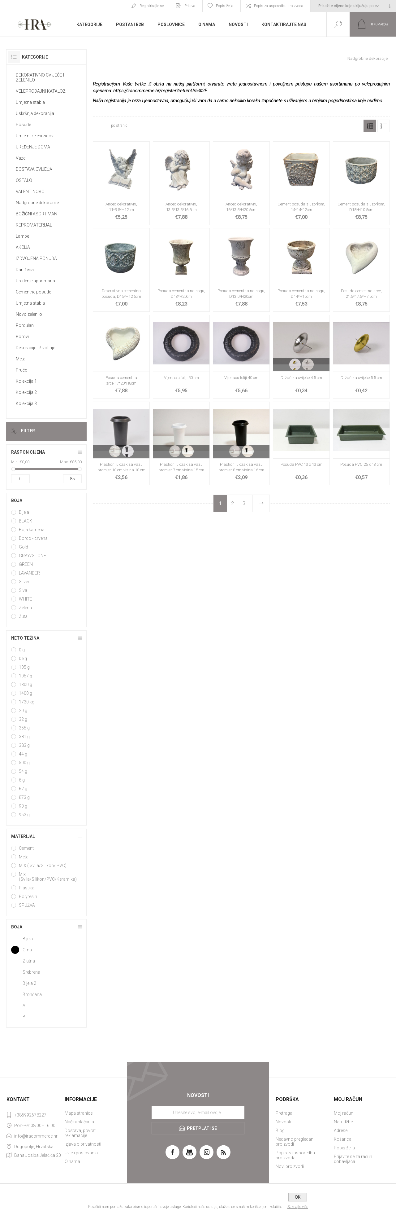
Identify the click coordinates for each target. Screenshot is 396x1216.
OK (297, 1197)
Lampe (22, 236)
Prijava (189, 6)
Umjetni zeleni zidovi (35, 135)
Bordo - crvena (33, 538)
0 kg (23, 658)
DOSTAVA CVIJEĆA (34, 169)
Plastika (26, 887)
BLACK (25, 520)
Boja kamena (32, 529)
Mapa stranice (79, 1113)
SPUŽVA (27, 905)
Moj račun (343, 1113)
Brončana (32, 994)
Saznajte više (297, 1207)
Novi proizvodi (290, 1166)
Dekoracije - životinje (35, 347)
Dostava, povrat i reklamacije (81, 1133)
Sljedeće (260, 503)
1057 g (25, 675)
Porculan (25, 325)
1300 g (25, 684)
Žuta (23, 616)
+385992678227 (30, 1114)
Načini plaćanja (79, 1121)
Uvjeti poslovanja (81, 1152)
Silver (24, 581)
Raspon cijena (28, 452)
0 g (22, 649)
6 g (22, 780)
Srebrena (31, 972)
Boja (16, 500)
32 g (23, 719)
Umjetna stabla (30, 102)
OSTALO (24, 180)
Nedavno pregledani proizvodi (295, 1142)
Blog (280, 1130)
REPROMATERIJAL (34, 224)
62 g (23, 788)
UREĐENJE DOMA (33, 146)
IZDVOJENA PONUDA (36, 258)
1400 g (25, 693)
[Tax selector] (353, 6)
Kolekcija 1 (26, 381)
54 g (23, 771)
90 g (23, 806)
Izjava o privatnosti (83, 1144)
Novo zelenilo (29, 314)
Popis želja (344, 1147)
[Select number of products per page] (101, 126)
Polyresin (28, 896)
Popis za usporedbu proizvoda (278, 6)
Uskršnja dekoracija (35, 113)
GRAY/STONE (32, 555)
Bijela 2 (29, 983)
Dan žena (25, 269)
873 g (24, 797)
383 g (24, 745)
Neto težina (25, 638)
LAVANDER (29, 573)
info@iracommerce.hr (36, 1136)
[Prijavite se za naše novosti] (198, 1112)
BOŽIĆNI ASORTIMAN (36, 213)
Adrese (340, 1130)
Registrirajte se (152, 6)
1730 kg (26, 701)
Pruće (21, 370)
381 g (24, 736)
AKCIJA (23, 247)
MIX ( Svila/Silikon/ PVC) (43, 865)
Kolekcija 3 (26, 403)
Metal (21, 358)
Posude (23, 124)
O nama (72, 1161)
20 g (23, 710)
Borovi (22, 336)
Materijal (23, 836)
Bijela (24, 512)
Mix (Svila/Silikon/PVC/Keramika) (48, 877)
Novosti (283, 1121)
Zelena (25, 607)
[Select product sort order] (171, 126)
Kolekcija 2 (26, 392)
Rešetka (370, 126)
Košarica (342, 1139)
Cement (26, 848)
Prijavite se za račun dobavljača (353, 1159)
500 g (24, 762)
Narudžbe (343, 1121)
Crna (27, 949)
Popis (383, 126)
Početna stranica (319, 58)
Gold (23, 546)
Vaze (20, 158)
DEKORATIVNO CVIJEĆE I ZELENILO (40, 77)
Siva (23, 590)
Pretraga (284, 1113)
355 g (24, 727)
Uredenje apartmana (35, 280)
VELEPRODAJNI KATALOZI (41, 91)
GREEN (26, 564)
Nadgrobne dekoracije (37, 202)
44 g (23, 753)
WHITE (25, 599)
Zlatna (29, 960)
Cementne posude (33, 291)
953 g (24, 814)
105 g (24, 667)
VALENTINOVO (30, 191)
